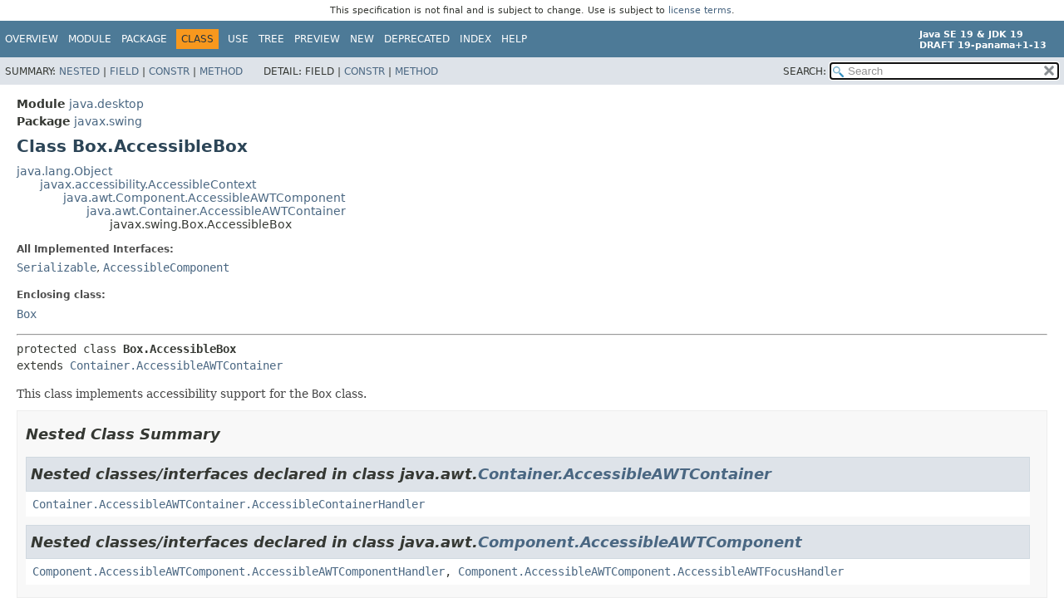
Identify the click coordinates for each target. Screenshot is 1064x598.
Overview (31, 39)
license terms (700, 10)
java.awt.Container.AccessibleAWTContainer (216, 211)
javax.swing (108, 121)
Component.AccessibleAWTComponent (640, 542)
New (362, 39)
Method (221, 71)
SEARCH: (804, 71)
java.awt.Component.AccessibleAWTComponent (204, 197)
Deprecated (417, 39)
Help (514, 39)
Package (144, 39)
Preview (317, 39)
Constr (169, 71)
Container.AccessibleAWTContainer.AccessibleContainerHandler (228, 504)
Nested (79, 71)
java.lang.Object (64, 171)
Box (27, 314)
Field (124, 71)
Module (89, 39)
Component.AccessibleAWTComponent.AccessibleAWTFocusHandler (651, 571)
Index (475, 39)
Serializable (56, 267)
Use (238, 39)
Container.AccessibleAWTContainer (176, 365)
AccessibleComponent (166, 267)
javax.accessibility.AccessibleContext (148, 184)
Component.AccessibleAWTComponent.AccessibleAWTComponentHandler (238, 571)
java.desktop (106, 103)
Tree (271, 39)
